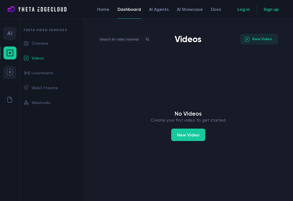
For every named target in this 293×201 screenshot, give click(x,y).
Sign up (271, 9)
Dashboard (129, 13)
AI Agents (159, 9)
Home (103, 9)
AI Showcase (190, 9)
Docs (216, 9)
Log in (243, 9)
